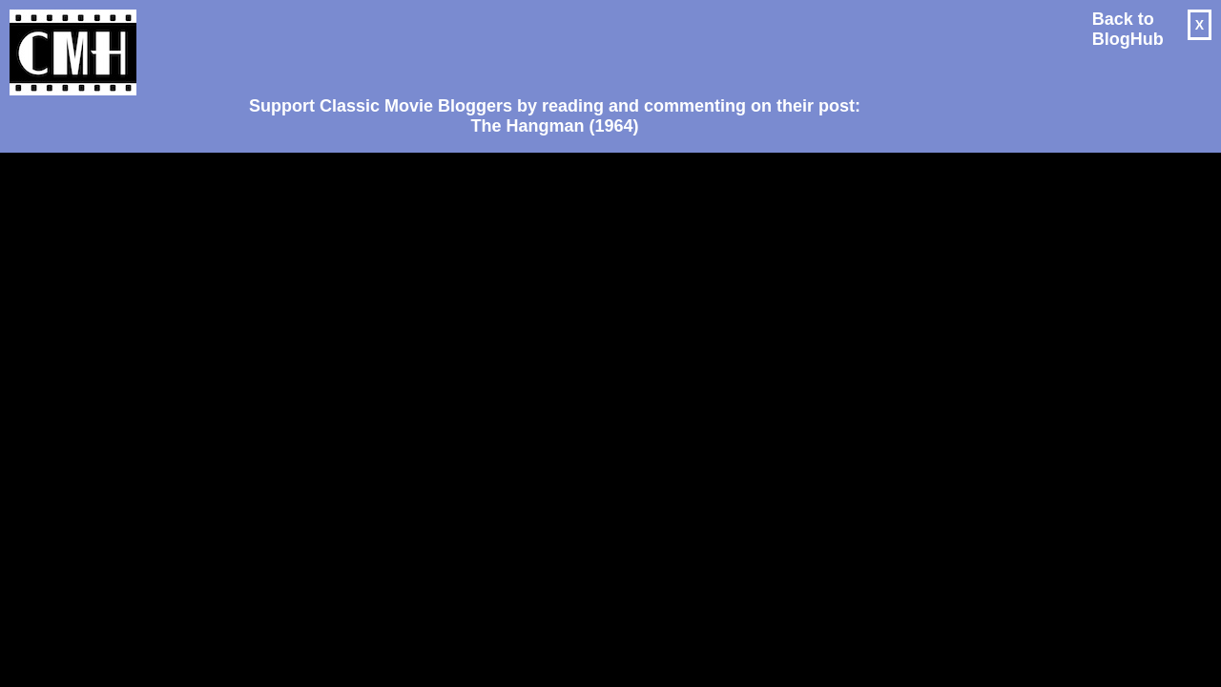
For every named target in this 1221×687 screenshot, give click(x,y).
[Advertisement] (547, 44)
